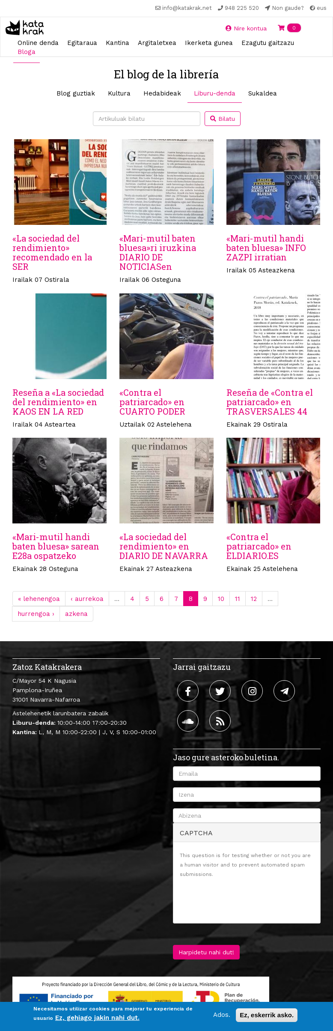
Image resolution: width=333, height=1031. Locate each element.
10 (221, 599)
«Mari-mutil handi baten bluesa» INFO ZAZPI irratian (266, 248)
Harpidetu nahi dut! (206, 952)
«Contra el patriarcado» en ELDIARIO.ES (258, 546)
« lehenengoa (39, 599)
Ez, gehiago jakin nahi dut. (97, 1018)
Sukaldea (262, 93)
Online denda (38, 43)
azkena (76, 614)
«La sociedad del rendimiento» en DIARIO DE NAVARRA (163, 546)
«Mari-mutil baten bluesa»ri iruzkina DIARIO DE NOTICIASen (157, 252)
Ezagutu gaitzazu (267, 43)
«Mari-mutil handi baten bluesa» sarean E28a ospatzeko (55, 546)
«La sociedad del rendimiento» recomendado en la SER (52, 252)
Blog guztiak (75, 93)
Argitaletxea (157, 43)
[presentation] (245, 900)
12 (254, 599)
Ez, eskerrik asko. (267, 1015)
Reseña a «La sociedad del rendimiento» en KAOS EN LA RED (58, 402)
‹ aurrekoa (87, 599)
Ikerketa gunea (209, 43)
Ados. (221, 1015)
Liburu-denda (214, 93)
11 (237, 599)
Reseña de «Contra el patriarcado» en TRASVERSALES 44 (269, 402)
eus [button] (318, 8)
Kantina (117, 43)
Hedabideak (162, 93)
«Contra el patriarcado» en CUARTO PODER (152, 402)
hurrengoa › (36, 614)
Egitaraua (82, 43)
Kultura (119, 93)
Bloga (27, 52)
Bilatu (222, 118)
